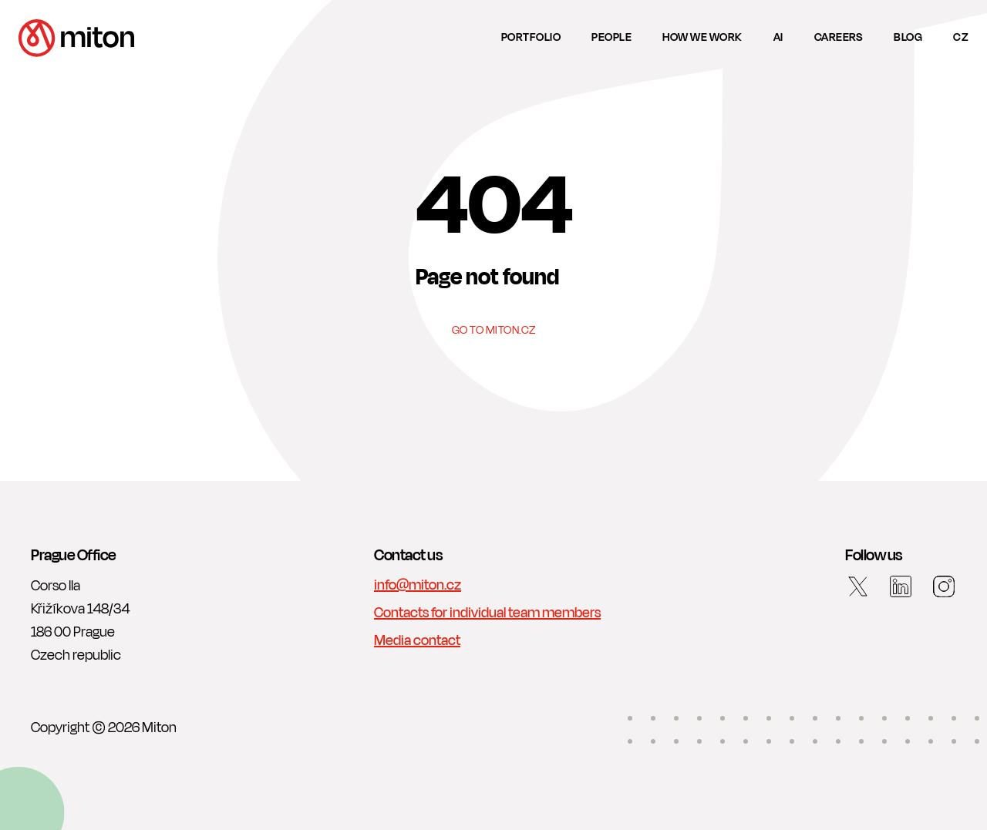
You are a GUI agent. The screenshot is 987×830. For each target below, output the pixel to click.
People (611, 37)
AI (778, 37)
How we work (702, 37)
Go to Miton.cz (494, 331)
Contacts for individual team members (487, 613)
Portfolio (531, 37)
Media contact (417, 640)
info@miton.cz (417, 585)
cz (960, 37)
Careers (839, 37)
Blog (908, 37)
